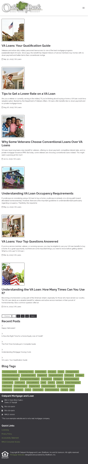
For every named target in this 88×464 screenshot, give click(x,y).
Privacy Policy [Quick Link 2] (7, 434)
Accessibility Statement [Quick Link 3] (10, 438)
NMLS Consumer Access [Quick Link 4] (11, 442)
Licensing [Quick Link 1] (5, 430)
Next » (33, 316)
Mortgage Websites (17, 455)
